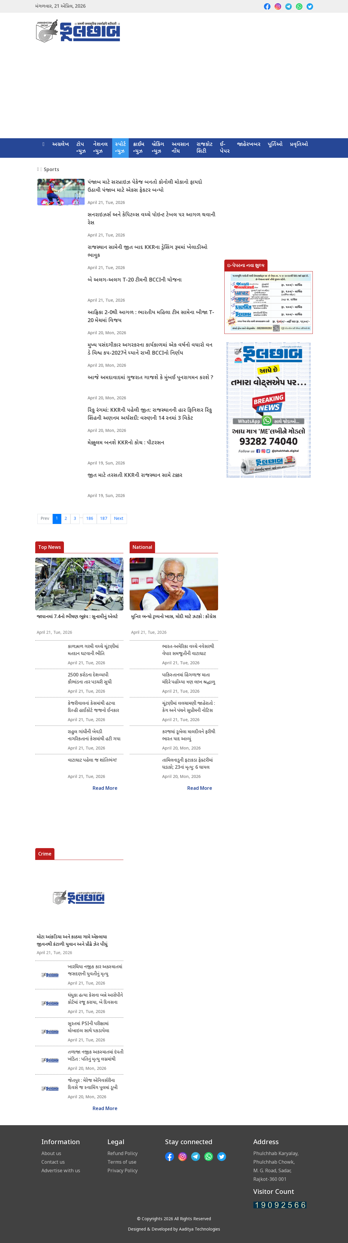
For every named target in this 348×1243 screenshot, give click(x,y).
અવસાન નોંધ (180, 148)
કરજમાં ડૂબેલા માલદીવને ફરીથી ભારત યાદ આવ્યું (188, 735)
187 (103, 519)
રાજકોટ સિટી (204, 148)
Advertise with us (60, 1170)
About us (51, 1153)
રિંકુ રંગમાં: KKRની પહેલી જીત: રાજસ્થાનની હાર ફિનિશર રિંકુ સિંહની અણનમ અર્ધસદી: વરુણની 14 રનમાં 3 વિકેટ (150, 414)
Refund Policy (122, 1153)
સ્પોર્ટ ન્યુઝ (120, 148)
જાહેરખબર (248, 144)
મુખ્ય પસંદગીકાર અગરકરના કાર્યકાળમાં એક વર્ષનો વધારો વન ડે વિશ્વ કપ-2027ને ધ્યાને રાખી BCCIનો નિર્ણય (150, 349)
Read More (105, 789)
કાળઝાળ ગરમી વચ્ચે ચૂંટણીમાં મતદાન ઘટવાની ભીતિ (93, 650)
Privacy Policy (122, 1170)
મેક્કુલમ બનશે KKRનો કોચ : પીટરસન (126, 443)
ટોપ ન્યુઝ (81, 148)
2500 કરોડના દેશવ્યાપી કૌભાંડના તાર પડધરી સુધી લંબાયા (90, 679)
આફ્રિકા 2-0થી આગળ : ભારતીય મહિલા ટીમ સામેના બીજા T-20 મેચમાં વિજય (151, 317)
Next (118, 519)
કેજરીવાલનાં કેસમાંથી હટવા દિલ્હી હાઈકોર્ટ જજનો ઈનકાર (93, 707)
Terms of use (121, 1162)
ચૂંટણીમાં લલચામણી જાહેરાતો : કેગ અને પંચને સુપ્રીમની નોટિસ (188, 707)
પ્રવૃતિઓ (299, 144)
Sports (51, 169)
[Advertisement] (174, 93)
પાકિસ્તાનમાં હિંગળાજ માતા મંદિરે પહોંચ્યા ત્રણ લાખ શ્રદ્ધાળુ (188, 679)
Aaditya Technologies (199, 1229)
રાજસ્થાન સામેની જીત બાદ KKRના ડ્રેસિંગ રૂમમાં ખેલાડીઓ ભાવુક (147, 252)
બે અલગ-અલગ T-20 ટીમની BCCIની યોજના (135, 280)
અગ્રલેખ (60, 144)
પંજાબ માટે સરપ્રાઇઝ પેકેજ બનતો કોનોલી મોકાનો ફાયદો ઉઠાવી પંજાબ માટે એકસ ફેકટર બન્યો (145, 186)
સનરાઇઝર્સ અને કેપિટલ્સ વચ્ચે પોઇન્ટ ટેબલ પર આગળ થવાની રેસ (145, 219)
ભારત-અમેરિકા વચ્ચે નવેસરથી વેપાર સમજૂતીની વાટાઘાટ (188, 650)
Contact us (53, 1162)
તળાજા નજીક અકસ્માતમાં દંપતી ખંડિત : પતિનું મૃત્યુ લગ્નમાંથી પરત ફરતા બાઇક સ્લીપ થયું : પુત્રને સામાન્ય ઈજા (95, 1056)
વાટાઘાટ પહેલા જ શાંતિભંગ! (92, 761)
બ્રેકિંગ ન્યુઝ (158, 148)
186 (89, 519)
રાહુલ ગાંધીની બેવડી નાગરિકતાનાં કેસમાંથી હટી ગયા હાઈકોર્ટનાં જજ (94, 736)
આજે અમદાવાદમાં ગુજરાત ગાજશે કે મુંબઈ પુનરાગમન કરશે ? (150, 378)
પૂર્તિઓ (275, 144)
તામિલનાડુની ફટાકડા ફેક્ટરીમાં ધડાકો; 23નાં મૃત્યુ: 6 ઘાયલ (187, 764)
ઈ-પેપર (225, 148)
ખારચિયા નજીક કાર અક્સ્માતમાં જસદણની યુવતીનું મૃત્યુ (95, 970)
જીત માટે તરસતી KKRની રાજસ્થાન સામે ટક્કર (135, 475)
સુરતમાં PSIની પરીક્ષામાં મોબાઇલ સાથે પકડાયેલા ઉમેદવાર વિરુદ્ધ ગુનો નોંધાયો (92, 1028)
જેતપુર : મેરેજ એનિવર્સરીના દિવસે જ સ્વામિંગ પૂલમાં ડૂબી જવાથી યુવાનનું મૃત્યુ (92, 1084)
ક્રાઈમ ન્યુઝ (138, 148)
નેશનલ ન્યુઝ (100, 148)
